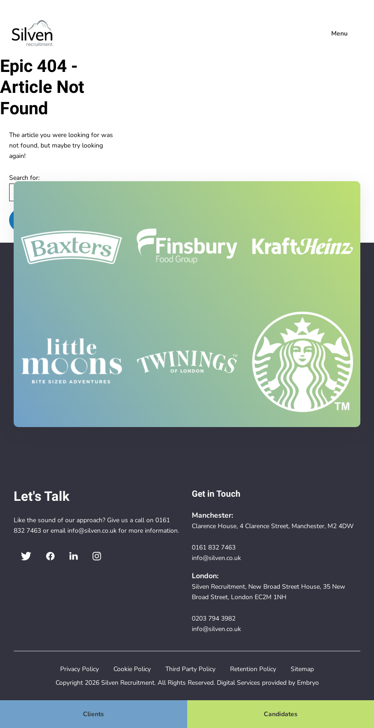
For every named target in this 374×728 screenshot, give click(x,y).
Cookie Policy (132, 668)
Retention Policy (253, 668)
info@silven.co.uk (92, 530)
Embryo (308, 682)
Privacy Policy (79, 668)
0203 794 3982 (214, 618)
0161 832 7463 (214, 547)
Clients (93, 713)
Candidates (280, 713)
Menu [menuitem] (339, 33)
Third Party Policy (190, 668)
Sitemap (302, 668)
